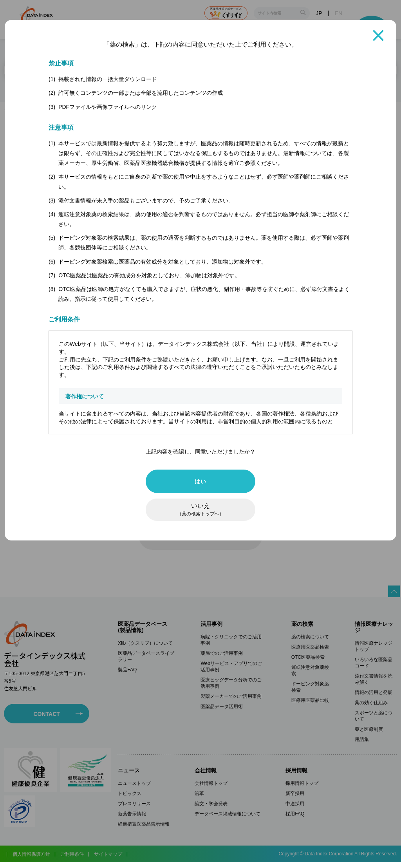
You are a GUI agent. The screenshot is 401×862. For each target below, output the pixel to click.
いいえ (200, 510)
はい (200, 481)
